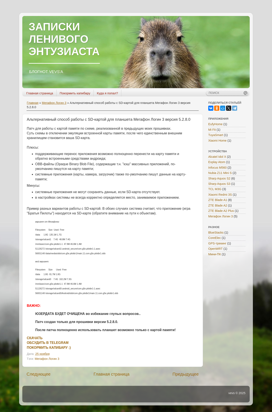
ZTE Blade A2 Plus (221, 210)
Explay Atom (216, 162)
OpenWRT (215, 248)
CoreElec (214, 238)
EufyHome (215, 124)
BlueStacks (216, 232)
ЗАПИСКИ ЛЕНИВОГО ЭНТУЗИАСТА (64, 39)
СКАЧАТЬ (34, 338)
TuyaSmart (215, 135)
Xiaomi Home (217, 140)
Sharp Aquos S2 (219, 178)
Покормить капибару (75, 93)
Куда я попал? (107, 93)
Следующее (39, 374)
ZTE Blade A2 (217, 205)
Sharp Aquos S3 (219, 183)
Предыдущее (186, 374)
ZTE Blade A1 (217, 200)
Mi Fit (212, 129)
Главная (32, 103)
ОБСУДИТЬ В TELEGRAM (47, 343)
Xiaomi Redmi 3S (220, 194)
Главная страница (39, 93)
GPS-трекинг (217, 243)
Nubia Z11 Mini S (220, 173)
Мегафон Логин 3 (54, 103)
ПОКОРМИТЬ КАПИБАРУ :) (49, 347)
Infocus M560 (217, 167)
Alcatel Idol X (217, 156)
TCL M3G (214, 189)
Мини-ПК (214, 254)
